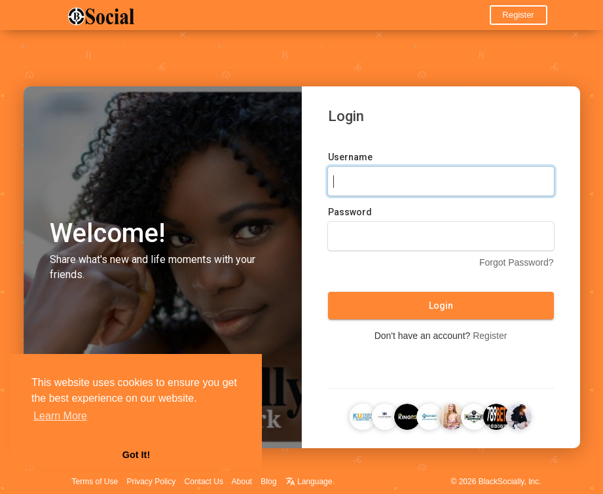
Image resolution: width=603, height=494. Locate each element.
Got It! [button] (136, 455)
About (242, 481)
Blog (268, 481)
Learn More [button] (60, 415)
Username (350, 157)
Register (518, 15)
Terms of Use (95, 481)
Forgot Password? (516, 262)
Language (309, 481)
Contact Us (204, 481)
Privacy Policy (151, 481)
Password (350, 212)
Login (441, 305)
